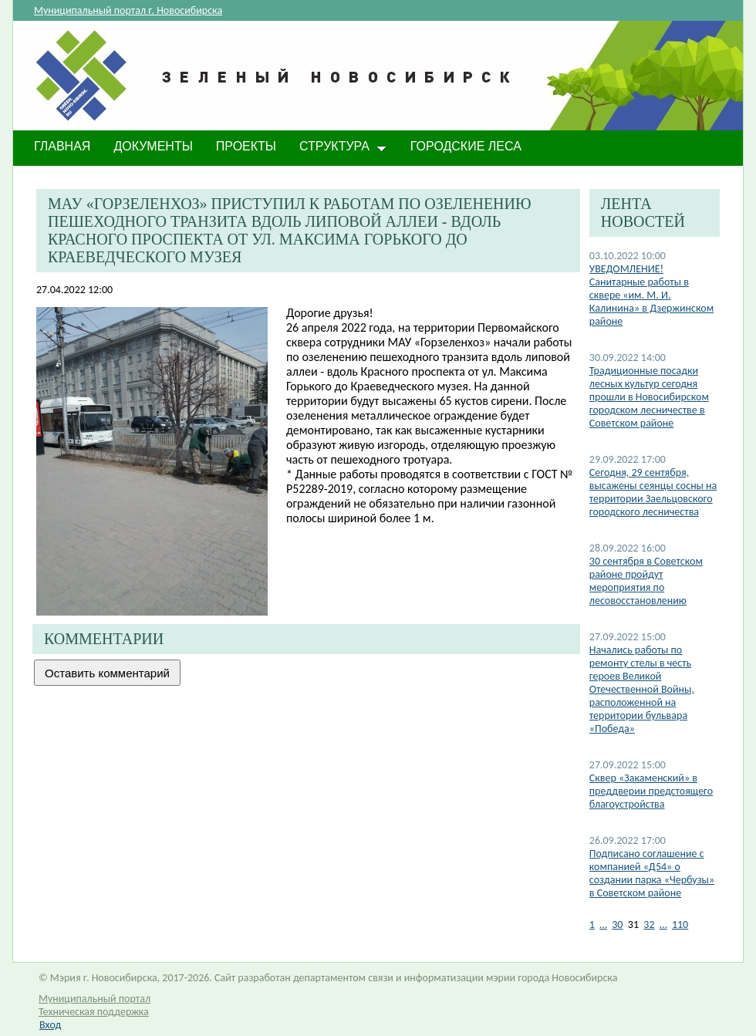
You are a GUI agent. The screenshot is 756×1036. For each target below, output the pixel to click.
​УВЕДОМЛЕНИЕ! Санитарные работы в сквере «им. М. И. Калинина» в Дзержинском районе (651, 295)
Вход (50, 1024)
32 (648, 924)
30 (617, 924)
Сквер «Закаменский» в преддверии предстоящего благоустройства (651, 791)
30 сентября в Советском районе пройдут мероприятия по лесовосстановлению (646, 581)
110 (680, 924)
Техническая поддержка (94, 1011)
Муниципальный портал (94, 998)
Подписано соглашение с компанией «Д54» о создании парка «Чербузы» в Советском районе (651, 873)
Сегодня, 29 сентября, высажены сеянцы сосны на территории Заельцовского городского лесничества (653, 492)
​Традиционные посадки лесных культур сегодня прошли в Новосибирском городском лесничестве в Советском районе (649, 397)
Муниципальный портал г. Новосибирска (128, 10)
